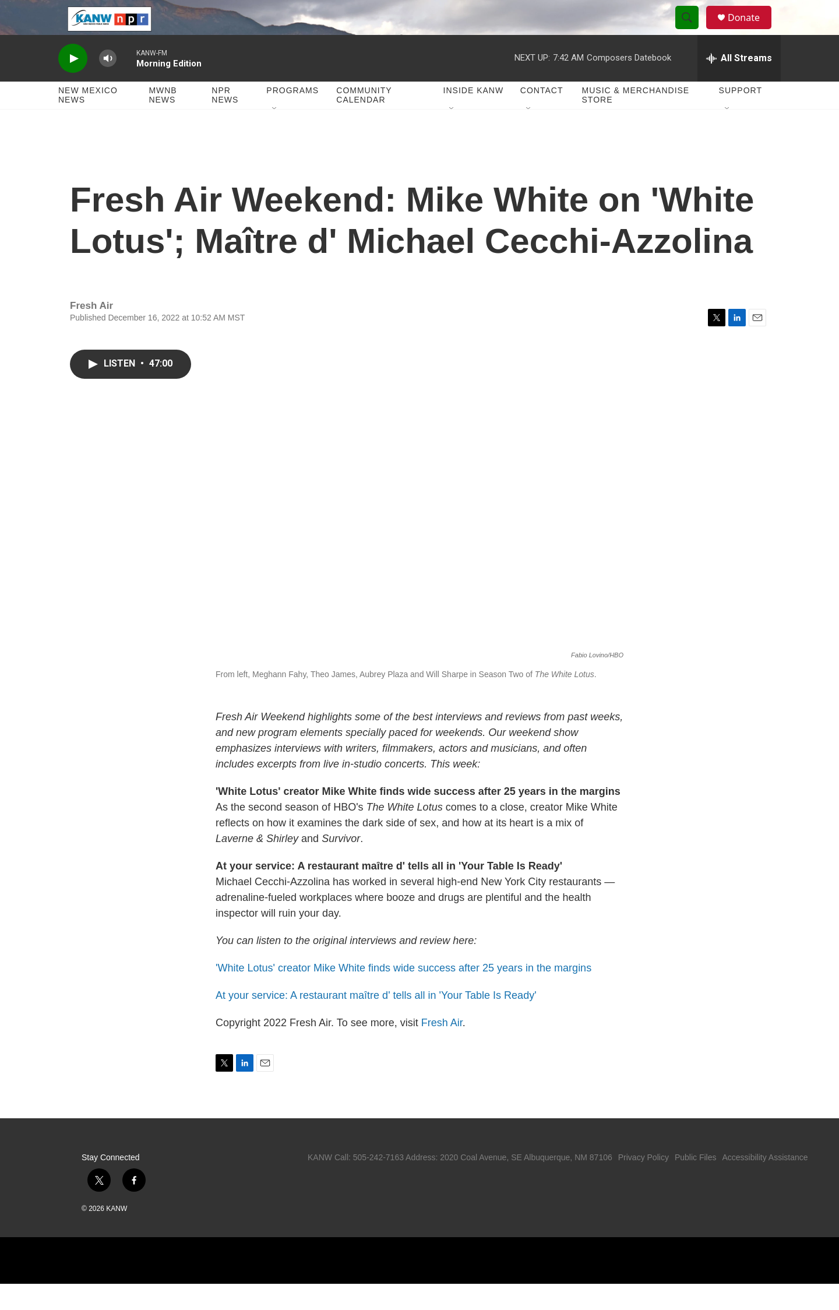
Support (740, 116)
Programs (292, 116)
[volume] (108, 85)
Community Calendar (364, 121)
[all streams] (739, 84)
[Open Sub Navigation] (275, 135)
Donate (751, 30)
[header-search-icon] (692, 31)
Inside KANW (473, 116)
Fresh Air (442, 1049)
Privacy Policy (643, 1183)
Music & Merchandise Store (636, 121)
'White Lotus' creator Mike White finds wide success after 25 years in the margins (403, 994)
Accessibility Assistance (765, 1183)
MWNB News (163, 121)
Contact (541, 116)
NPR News (224, 121)
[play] (73, 84)
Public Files (696, 1183)
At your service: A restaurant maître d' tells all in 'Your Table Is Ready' (376, 1021)
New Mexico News (88, 121)
